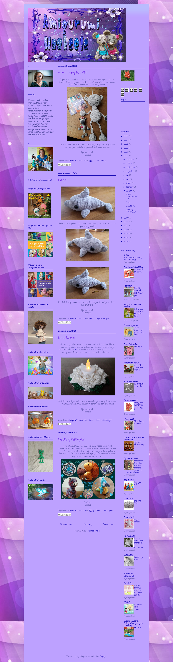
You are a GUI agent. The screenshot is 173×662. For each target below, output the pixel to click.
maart (129, 183)
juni (128, 179)
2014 (126, 237)
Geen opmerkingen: (104, 420)
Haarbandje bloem (138, 558)
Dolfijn (62, 180)
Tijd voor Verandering (139, 443)
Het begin (138, 346)
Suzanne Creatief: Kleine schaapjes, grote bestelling (133, 623)
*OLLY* (127, 602)
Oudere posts (108, 524)
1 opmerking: (101, 160)
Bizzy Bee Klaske (131, 381)
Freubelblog (128, 573)
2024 (126, 140)
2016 (126, 229)
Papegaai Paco (137, 483)
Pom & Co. (128, 583)
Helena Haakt (129, 536)
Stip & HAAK (129, 480)
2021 (126, 152)
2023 (126, 144)
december (130, 159)
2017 (126, 225)
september (131, 167)
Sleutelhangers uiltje (138, 422)
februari (130, 187)
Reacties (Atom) (93, 531)
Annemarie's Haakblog (133, 267)
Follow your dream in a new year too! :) (138, 313)
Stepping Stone (137, 502)
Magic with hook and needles (132, 305)
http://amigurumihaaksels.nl (40, 180)
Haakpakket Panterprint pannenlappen (139, 406)
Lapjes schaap (137, 520)
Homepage (88, 524)
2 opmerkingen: (102, 318)
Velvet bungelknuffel (72, 72)
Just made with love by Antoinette (134, 438)
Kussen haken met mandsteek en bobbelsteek (138, 543)
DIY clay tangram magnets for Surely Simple (138, 590)
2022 (126, 148)
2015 (126, 233)
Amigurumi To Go (131, 363)
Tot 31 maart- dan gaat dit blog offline (139, 331)
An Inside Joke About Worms (138, 367)
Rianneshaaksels (131, 400)
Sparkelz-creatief (131, 458)
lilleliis (126, 255)
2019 (126, 218)
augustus (130, 171)
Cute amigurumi (131, 325)
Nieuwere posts (66, 524)
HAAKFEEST (129, 419)
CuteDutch (128, 498)
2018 (126, 222)
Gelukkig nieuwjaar (71, 439)
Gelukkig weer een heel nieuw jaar (138, 292)
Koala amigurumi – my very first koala (133, 258)
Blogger (103, 656)
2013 (126, 241)
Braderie (137, 627)
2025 (126, 136)
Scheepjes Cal (129, 576)
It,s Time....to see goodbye (139, 385)
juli (127, 175)
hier (76, 349)
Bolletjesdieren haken (139, 270)
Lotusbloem (66, 337)
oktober (129, 163)
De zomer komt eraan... (138, 607)
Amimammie (129, 517)
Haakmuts (128, 286)
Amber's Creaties (131, 344)
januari (129, 191)
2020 (126, 156)
